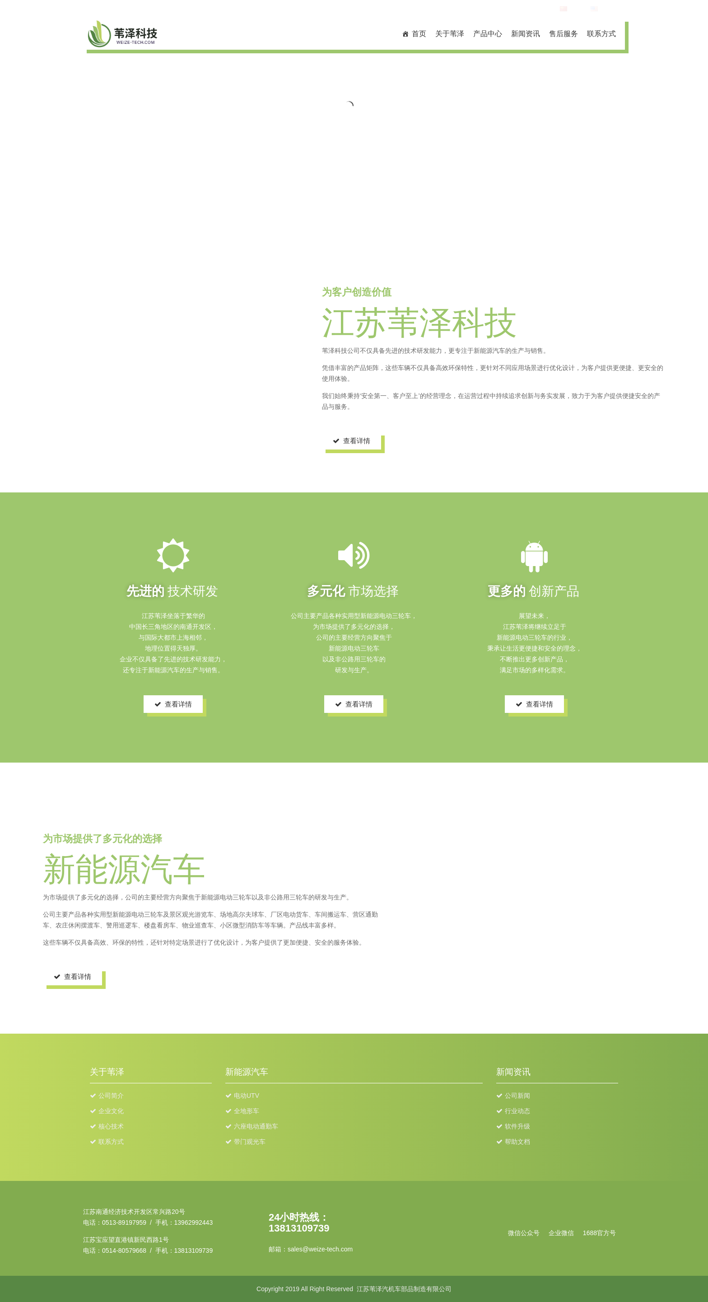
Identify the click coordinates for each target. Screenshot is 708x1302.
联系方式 (601, 33)
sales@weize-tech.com (320, 1249)
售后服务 (563, 33)
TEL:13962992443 (524, 9)
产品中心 (487, 33)
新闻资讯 (525, 33)
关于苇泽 (449, 33)
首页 (419, 33)
